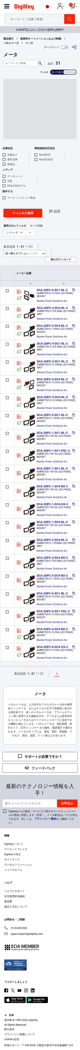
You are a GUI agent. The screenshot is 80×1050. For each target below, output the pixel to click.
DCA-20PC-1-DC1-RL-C (52, 468)
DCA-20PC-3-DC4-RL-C (52, 397)
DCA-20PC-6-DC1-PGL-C (53, 611)
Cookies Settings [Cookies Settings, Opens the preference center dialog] (38, 1042)
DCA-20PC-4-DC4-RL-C (52, 308)
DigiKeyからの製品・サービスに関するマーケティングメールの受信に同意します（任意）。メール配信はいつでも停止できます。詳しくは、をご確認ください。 (43, 817)
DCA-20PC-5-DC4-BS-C (52, 575)
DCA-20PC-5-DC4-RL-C (52, 325)
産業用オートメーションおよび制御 (40, 38)
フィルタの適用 (22, 213)
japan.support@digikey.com (23, 934)
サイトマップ (12, 859)
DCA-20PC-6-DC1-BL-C (52, 593)
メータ (29, 43)
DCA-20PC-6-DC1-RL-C (52, 290)
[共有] (74, 47)
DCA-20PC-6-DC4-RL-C (52, 379)
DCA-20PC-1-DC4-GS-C (52, 504)
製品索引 (8, 38)
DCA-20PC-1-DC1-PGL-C (53, 450)
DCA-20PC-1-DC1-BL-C (52, 432)
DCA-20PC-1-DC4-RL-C (52, 522)
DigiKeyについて (13, 844)
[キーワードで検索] (20, 63)
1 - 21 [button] (20, 246)
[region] (40, 1025)
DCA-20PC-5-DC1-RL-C (52, 415)
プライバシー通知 (45, 818)
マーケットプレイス (15, 849)
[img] (24, 7)
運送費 (8, 901)
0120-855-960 (15, 928)
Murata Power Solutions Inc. (52, 300)
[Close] (75, 1007)
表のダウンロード (61, 259)
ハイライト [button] (23, 253)
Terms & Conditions (27, 1034)
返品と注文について (15, 906)
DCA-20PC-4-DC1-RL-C (52, 343)
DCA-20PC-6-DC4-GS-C (52, 647)
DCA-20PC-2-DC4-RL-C (52, 540)
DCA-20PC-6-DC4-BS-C (52, 629)
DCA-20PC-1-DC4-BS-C (52, 486)
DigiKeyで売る (12, 854)
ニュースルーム (13, 869)
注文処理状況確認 (14, 896)
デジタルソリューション (18, 864)
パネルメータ (11, 43)
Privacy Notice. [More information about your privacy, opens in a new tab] (53, 1034)
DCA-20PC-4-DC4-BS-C (52, 557)
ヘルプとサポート (14, 891)
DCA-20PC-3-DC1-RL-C (52, 361)
